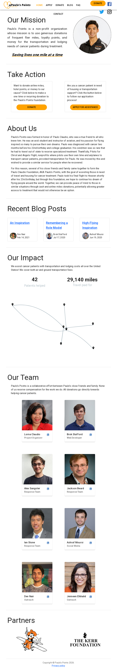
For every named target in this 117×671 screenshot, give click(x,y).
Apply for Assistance (85, 107)
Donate (98, 3)
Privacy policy (58, 665)
